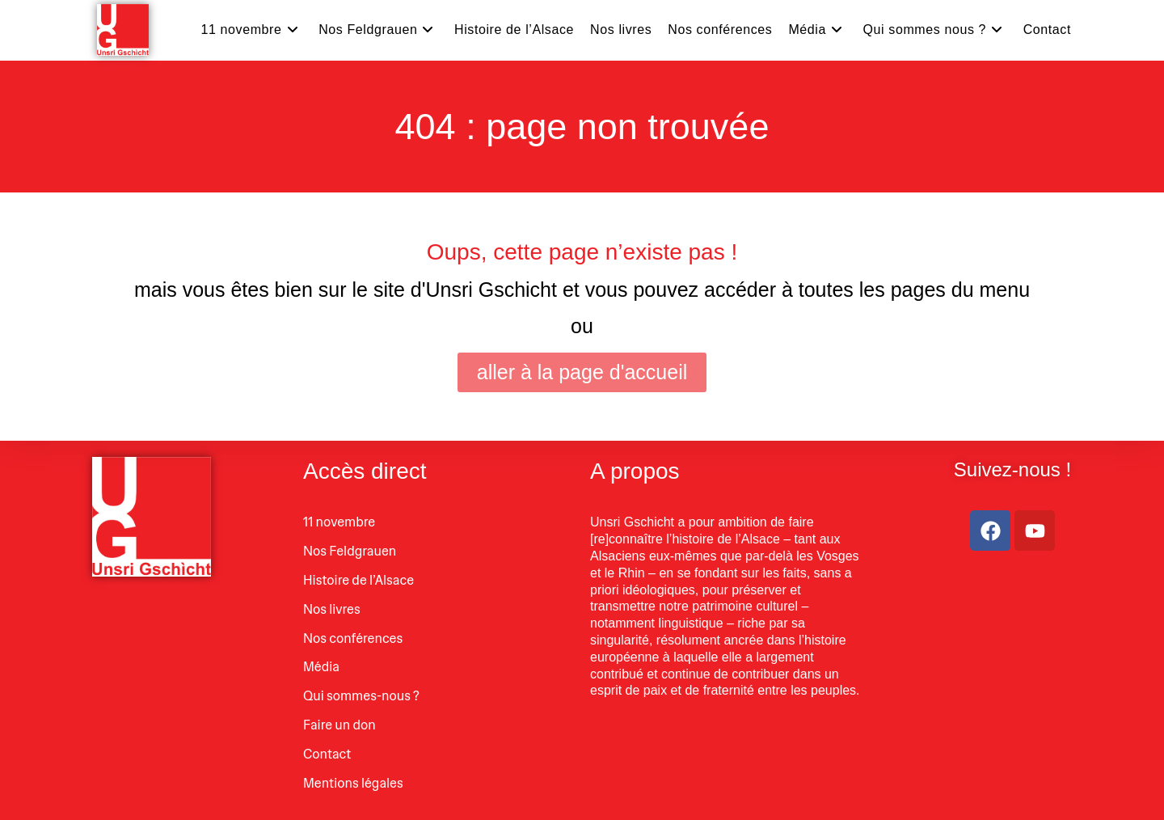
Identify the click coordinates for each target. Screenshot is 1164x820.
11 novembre (339, 522)
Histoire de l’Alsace (358, 580)
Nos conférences (353, 638)
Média (321, 666)
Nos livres (332, 609)
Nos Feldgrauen (349, 551)
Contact (327, 754)
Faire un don (339, 724)
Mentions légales (353, 783)
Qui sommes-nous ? (361, 695)
